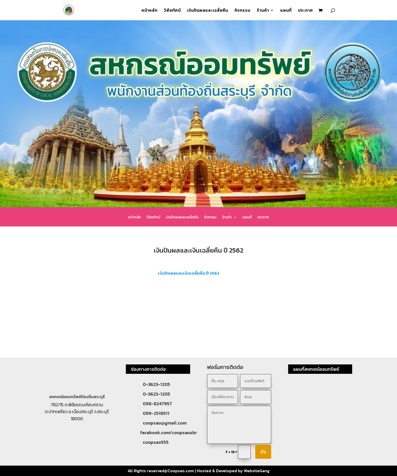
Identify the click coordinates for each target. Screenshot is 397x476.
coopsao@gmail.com (165, 422)
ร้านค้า (263, 10)
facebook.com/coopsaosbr (168, 432)
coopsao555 (156, 442)
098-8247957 (157, 403)
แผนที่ (286, 10)
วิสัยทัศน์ (172, 10)
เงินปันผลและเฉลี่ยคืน (207, 10)
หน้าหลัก (149, 10)
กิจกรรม (242, 10)
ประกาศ (305, 10)
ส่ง (263, 452)
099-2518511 (156, 413)
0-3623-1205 (156, 384)
